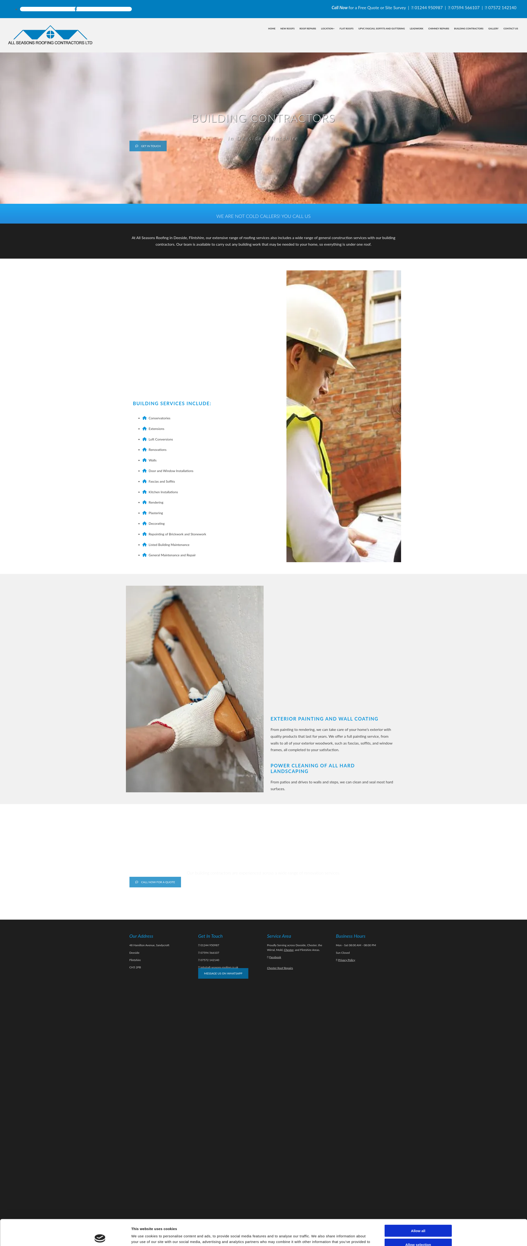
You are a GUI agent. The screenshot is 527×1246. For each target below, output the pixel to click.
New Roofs (287, 28)
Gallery (493, 28)
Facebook (275, 957)
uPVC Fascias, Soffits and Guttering (381, 28)
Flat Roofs (347, 28)
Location (327, 28)
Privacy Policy (346, 960)
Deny (418, 1232)
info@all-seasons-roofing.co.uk (219, 967)
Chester (289, 950)
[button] (148, 146)
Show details (316, 1237)
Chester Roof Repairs (280, 968)
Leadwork (416, 28)
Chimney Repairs (438, 28)
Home (271, 28)
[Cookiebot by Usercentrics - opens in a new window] (100, 1236)
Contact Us (510, 28)
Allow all (418, 1205)
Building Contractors (468, 28)
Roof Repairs (307, 28)
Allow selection (418, 1219)
